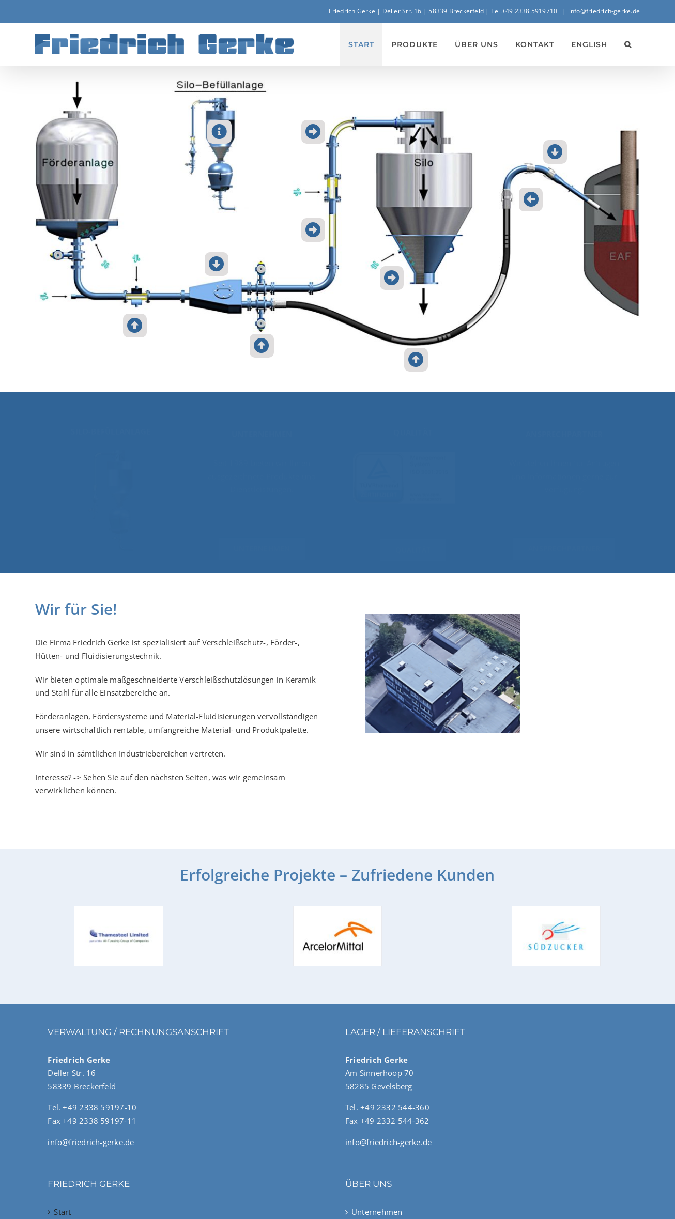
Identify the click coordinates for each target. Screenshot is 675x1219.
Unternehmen (376, 1212)
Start (62, 1212)
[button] (628, 44)
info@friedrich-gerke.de (604, 11)
